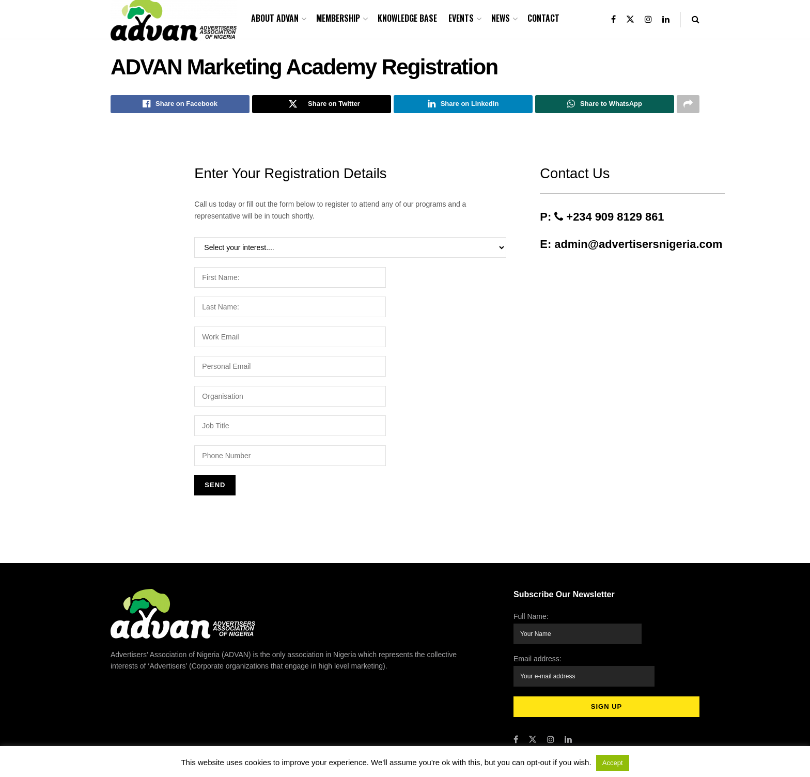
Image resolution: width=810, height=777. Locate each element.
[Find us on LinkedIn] (568, 733)
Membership (338, 18)
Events (461, 18)
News (500, 18)
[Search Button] (695, 19)
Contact (543, 18)
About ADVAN (275, 18)
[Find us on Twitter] (532, 733)
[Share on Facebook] (180, 105)
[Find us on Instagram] (550, 733)
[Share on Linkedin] (463, 105)
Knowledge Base (407, 18)
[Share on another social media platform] (688, 105)
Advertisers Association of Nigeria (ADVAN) (204, 745)
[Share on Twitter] (321, 105)
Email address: (584, 669)
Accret (333, 745)
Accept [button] (612, 763)
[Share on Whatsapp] (604, 105)
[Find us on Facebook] (515, 733)
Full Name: (578, 629)
